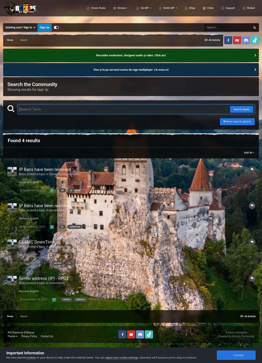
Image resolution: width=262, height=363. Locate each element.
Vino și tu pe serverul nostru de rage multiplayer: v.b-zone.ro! (131, 69)
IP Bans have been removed (45, 169)
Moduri (250, 10)
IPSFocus (29, 332)
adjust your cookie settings (121, 357)
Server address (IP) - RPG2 (44, 278)
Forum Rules (97, 10)
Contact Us (47, 336)
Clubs (210, 10)
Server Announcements (64, 174)
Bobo (22, 174)
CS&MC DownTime (37, 242)
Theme (13, 336)
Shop (191, 10)
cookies (31, 357)
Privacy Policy (29, 336)
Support (230, 10)
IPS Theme (14, 332)
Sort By (249, 153)
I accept (236, 355)
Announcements (60, 246)
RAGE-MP (169, 10)
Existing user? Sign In (20, 27)
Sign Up (44, 27)
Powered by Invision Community (236, 336)
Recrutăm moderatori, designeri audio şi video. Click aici (131, 55)
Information (57, 283)
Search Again (241, 109)
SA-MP (144, 10)
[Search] (227, 27)
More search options (237, 121)
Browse (122, 10)
